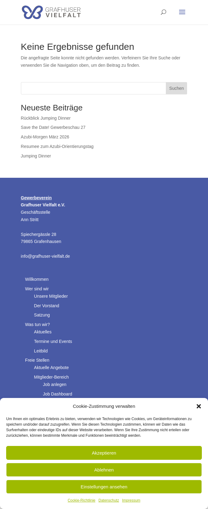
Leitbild (41, 350)
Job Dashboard (57, 394)
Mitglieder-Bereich (51, 377)
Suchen (176, 88)
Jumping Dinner (36, 155)
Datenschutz (108, 500)
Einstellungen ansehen (104, 486)
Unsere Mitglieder (51, 296)
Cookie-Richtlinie (81, 500)
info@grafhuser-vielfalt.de (45, 256)
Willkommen (37, 279)
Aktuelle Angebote (51, 367)
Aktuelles (43, 331)
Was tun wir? (37, 324)
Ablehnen (104, 469)
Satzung (42, 314)
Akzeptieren (104, 452)
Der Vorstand (46, 305)
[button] (199, 406)
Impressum (131, 500)
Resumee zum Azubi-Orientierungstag (57, 146)
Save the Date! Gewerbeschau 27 (53, 127)
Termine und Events (53, 341)
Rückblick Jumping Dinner (46, 118)
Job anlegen (54, 384)
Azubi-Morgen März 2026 (45, 136)
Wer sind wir (37, 288)
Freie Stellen (37, 360)
